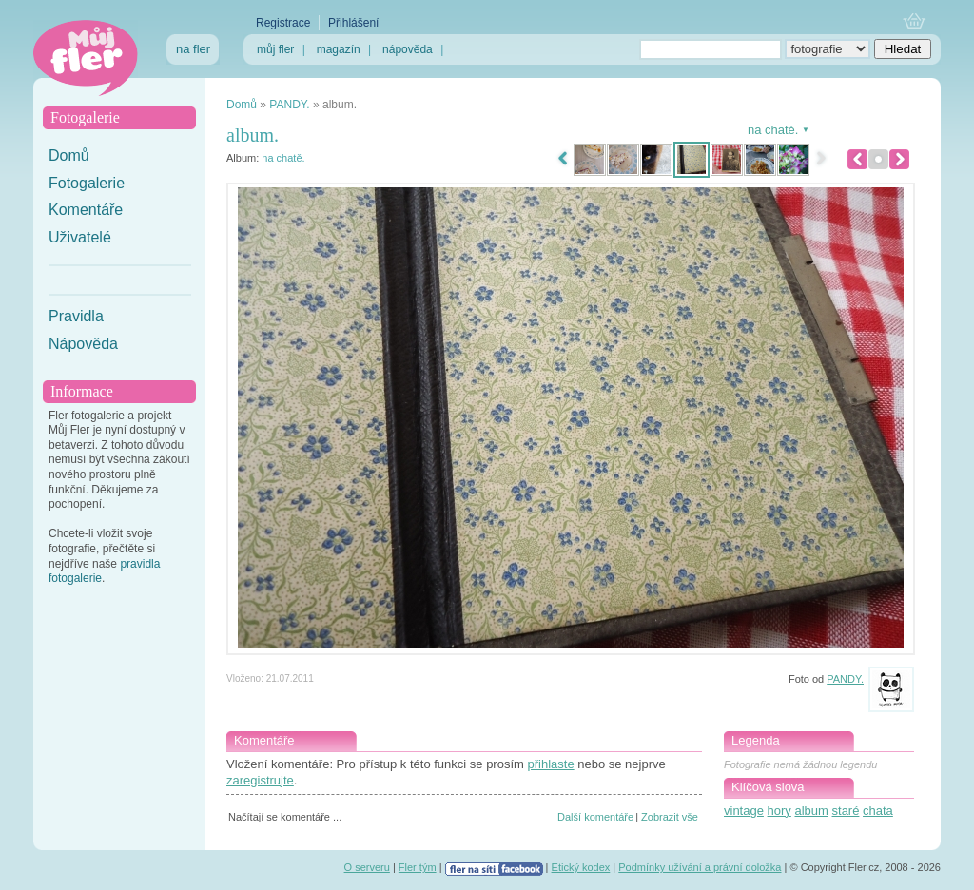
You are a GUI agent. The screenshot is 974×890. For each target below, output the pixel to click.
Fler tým (418, 867)
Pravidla (76, 316)
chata (878, 810)
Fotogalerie (87, 183)
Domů (69, 155)
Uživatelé (80, 237)
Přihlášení (353, 22)
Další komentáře (595, 816)
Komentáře (86, 210)
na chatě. (283, 158)
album (811, 810)
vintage (744, 810)
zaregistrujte (260, 780)
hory (779, 810)
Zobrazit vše (669, 816)
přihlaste (550, 764)
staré (846, 810)
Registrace (283, 22)
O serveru (367, 867)
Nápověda (83, 344)
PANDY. (289, 104)
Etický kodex (581, 867)
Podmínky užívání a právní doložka (699, 867)
